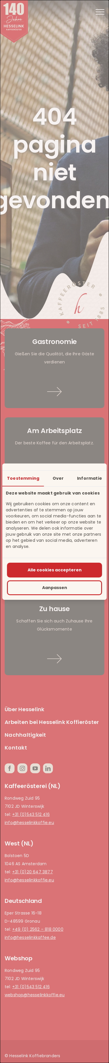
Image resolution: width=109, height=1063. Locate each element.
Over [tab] (58, 478)
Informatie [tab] (89, 478)
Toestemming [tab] (23, 478)
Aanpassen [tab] (54, 588)
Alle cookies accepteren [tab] (55, 570)
